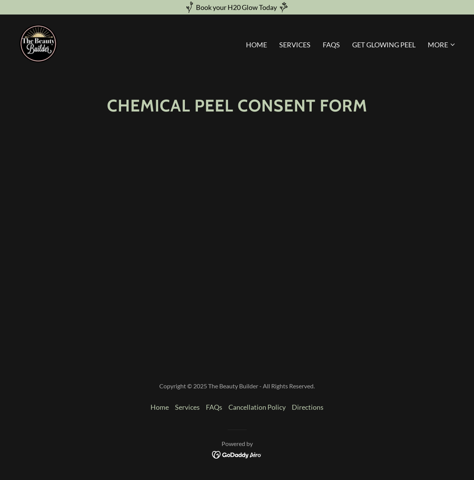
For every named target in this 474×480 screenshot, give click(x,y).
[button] (442, 44)
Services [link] (295, 44)
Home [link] (256, 44)
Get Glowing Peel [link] (384, 44)
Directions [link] (308, 407)
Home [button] (159, 407)
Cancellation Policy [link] (257, 407)
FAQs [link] (331, 44)
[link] (38, 43)
